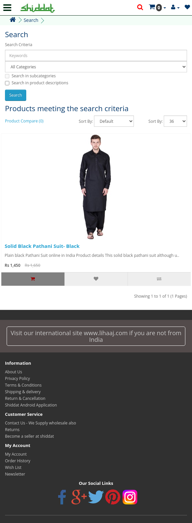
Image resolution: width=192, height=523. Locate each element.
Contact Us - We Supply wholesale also (40, 423)
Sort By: (86, 121)
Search (31, 20)
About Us (13, 372)
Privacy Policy (17, 378)
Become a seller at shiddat (29, 436)
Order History (17, 461)
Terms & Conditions (23, 385)
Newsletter (15, 474)
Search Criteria (18, 44)
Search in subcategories (30, 76)
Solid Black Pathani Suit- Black (42, 246)
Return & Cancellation (25, 398)
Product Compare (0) (24, 121)
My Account (16, 454)
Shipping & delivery (23, 392)
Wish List (13, 467)
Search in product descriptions (36, 83)
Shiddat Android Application (31, 405)
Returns (12, 429)
